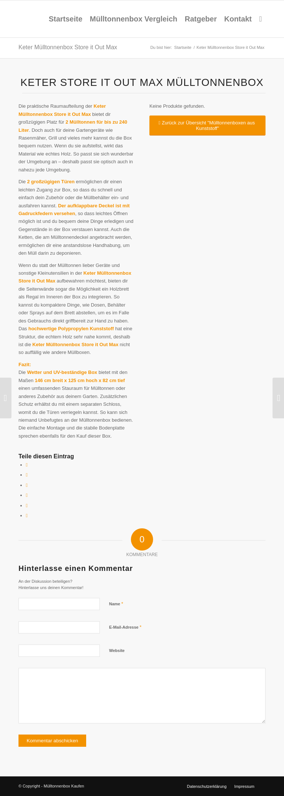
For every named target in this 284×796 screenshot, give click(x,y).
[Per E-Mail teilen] (27, 515)
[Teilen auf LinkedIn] (27, 505)
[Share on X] (27, 485)
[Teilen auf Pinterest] (27, 495)
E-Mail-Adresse (125, 627)
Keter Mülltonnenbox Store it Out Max (67, 47)
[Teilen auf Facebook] (27, 465)
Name (116, 603)
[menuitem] (65, 18)
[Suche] (261, 18)
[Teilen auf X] (27, 475)
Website (117, 650)
